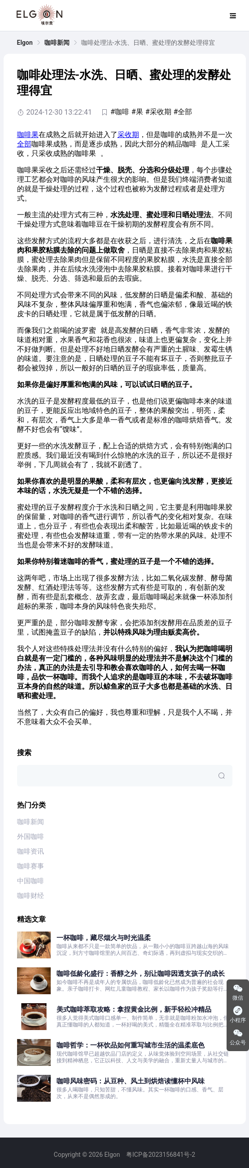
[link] (25, 42)
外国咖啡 (30, 837)
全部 (24, 144)
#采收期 (158, 111)
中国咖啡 (30, 881)
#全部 (183, 111)
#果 (137, 111)
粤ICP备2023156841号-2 (160, 1154)
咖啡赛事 (30, 866)
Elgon (25, 42)
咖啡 (24, 134)
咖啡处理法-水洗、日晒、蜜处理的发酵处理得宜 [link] (148, 42)
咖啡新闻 (57, 42)
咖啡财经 (30, 896)
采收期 (128, 134)
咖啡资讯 (30, 851)
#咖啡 (119, 111)
